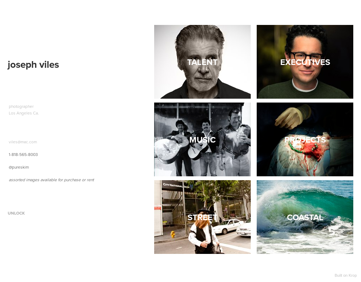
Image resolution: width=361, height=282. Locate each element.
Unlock (16, 213)
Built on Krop (346, 275)
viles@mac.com (23, 141)
